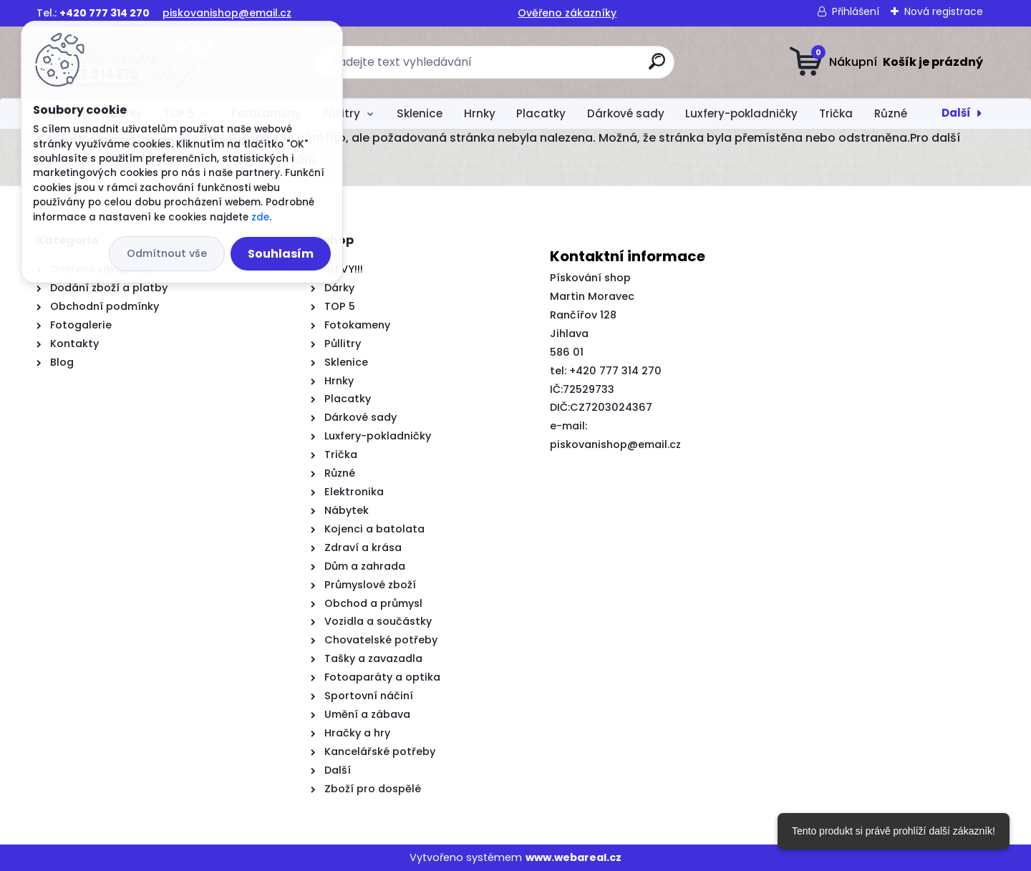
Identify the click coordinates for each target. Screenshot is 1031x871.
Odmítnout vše (167, 253)
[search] (657, 67)
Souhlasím (281, 253)
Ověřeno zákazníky (567, 13)
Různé (890, 113)
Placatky (541, 113)
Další (956, 112)
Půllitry (341, 113)
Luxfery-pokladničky (741, 113)
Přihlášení (855, 11)
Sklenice (419, 113)
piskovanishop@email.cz (227, 13)
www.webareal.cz (573, 857)
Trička (836, 113)
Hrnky (479, 113)
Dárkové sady (625, 113)
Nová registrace (943, 11)
